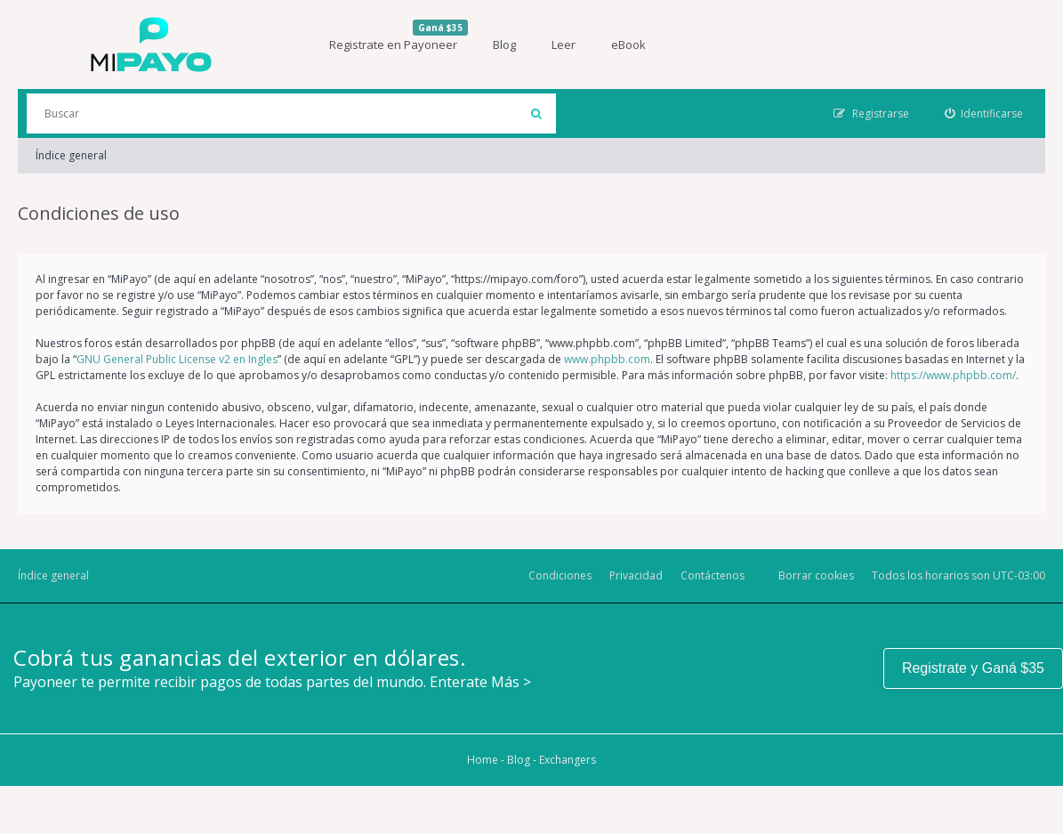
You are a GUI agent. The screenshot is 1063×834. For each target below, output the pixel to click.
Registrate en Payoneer (398, 36)
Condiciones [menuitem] (560, 575)
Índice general (71, 155)
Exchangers (567, 759)
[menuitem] (984, 113)
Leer (564, 44)
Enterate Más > (480, 682)
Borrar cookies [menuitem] (816, 575)
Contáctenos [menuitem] (712, 575)
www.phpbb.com (607, 359)
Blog (504, 44)
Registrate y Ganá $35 (973, 668)
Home (482, 759)
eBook (628, 44)
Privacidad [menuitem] (636, 575)
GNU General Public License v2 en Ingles (177, 359)
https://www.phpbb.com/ (953, 375)
